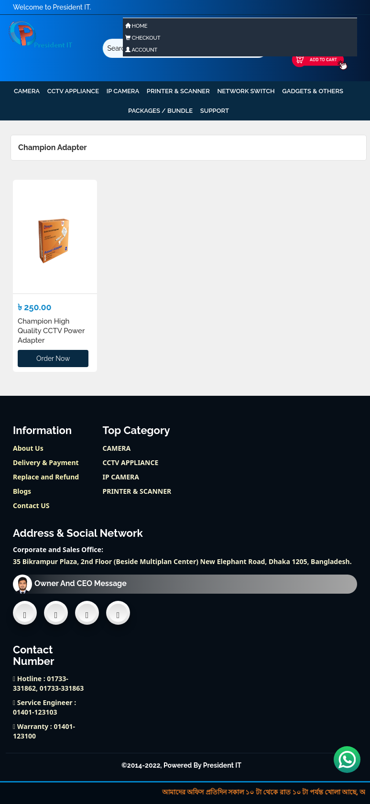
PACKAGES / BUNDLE (160, 110)
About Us (28, 448)
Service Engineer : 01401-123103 (44, 707)
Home (136, 26)
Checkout (142, 38)
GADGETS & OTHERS (312, 91)
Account (141, 50)
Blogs (22, 491)
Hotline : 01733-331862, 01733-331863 (48, 683)
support (214, 110)
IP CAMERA (123, 91)
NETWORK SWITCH (245, 91)
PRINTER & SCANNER (178, 91)
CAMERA (27, 91)
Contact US (31, 505)
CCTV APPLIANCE (73, 91)
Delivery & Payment (46, 462)
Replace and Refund (46, 476)
